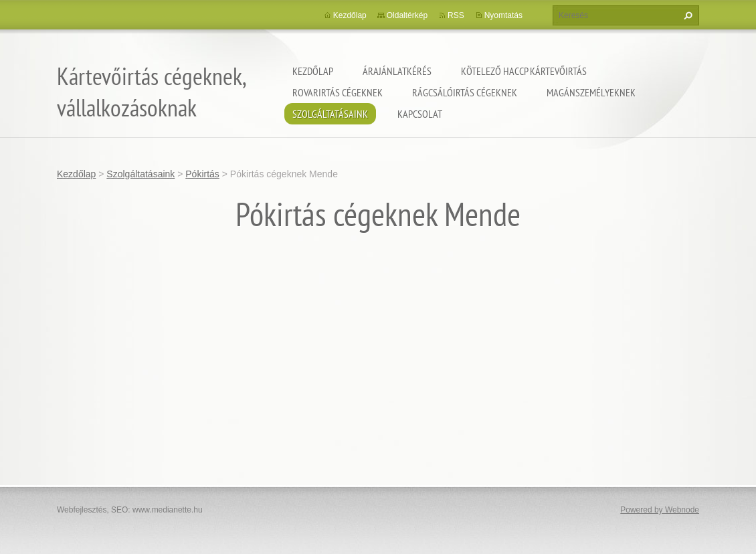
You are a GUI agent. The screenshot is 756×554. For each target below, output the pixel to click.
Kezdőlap (312, 71)
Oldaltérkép (407, 15)
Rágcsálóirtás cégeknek (464, 92)
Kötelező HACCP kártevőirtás (524, 71)
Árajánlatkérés (397, 71)
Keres (686, 15)
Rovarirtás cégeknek (337, 92)
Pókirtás (202, 174)
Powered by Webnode (659, 510)
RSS (456, 15)
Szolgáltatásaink (330, 113)
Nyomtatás (503, 15)
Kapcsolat (419, 113)
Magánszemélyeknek (591, 92)
